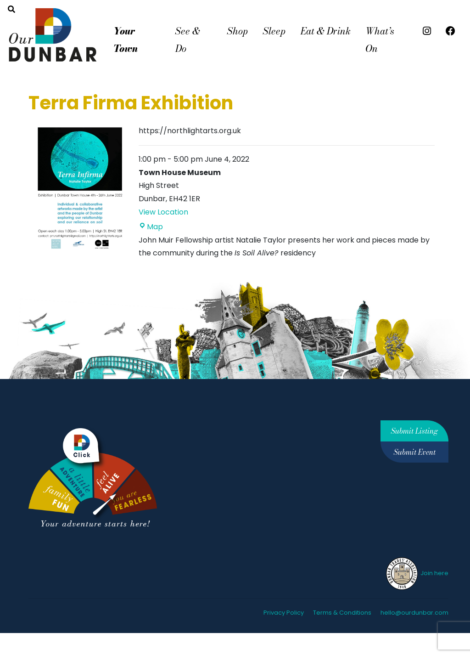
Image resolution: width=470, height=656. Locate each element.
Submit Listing (414, 430)
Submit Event (415, 452)
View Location (163, 212)
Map (151, 226)
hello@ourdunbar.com (414, 612)
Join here (416, 573)
